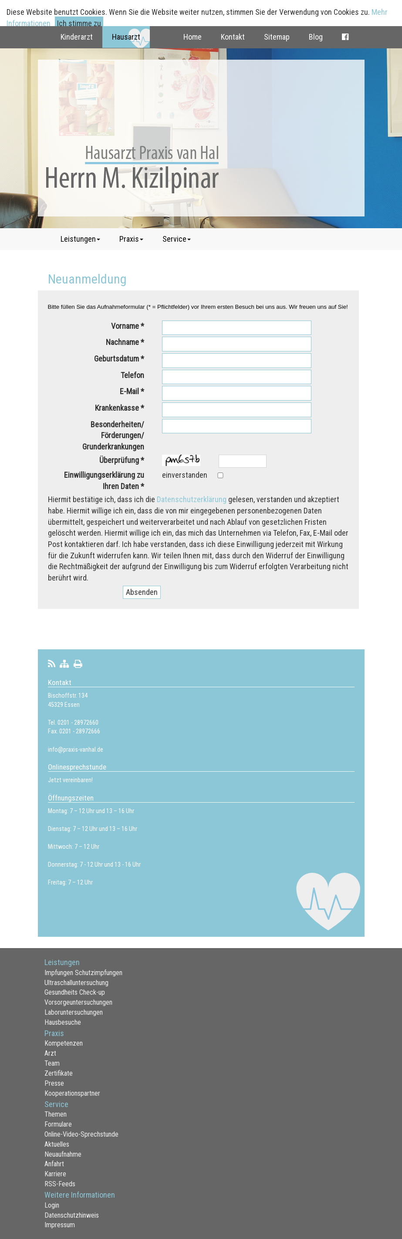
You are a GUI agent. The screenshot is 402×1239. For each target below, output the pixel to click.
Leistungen (80, 238)
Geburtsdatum (116, 358)
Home (192, 36)
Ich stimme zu (79, 23)
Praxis (131, 238)
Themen (55, 1114)
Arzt (50, 1053)
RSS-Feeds (59, 1184)
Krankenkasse (117, 407)
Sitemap (277, 36)
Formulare (58, 1124)
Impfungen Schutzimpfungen (83, 973)
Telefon (132, 375)
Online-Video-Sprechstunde (81, 1134)
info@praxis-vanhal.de (75, 749)
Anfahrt (54, 1164)
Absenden (142, 592)
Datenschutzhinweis (71, 1215)
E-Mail (129, 391)
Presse (54, 1083)
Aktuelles (56, 1144)
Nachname (122, 342)
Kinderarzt (77, 36)
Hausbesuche (62, 1022)
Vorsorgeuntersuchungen (78, 1002)
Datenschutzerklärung (191, 499)
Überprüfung (119, 460)
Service (176, 238)
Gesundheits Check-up (74, 992)
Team (52, 1063)
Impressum (59, 1225)
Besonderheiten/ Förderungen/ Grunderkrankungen (113, 435)
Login (51, 1205)
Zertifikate (58, 1073)
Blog (316, 36)
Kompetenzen (63, 1043)
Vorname (125, 326)
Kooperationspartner (72, 1093)
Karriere (55, 1174)
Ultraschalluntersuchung (76, 983)
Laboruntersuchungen (73, 1012)
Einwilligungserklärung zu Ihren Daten (104, 480)
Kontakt (233, 36)
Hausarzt (126, 36)
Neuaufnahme (62, 1154)
